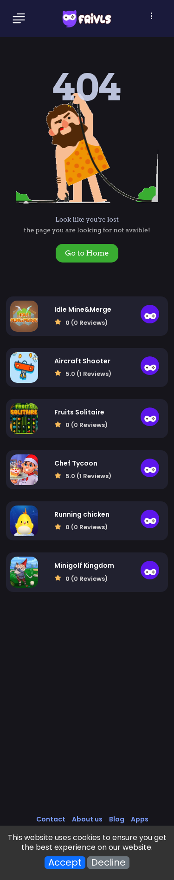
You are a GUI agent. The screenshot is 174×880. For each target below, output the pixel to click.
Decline (108, 862)
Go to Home (87, 253)
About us (87, 819)
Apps (139, 819)
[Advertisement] (87, 713)
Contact (50, 819)
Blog (116, 819)
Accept (65, 862)
